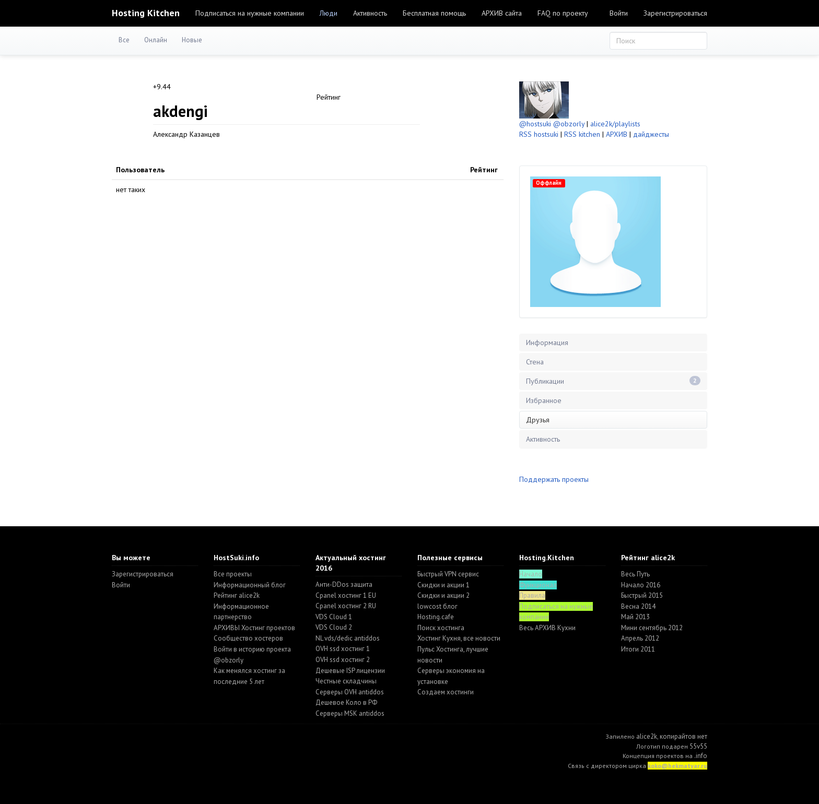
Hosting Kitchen (146, 13)
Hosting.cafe (435, 616)
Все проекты (233, 574)
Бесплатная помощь (434, 13)
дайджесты (651, 134)
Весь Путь (635, 574)
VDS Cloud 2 (333, 627)
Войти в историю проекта (252, 649)
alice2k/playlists (615, 123)
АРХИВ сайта (502, 13)
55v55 (698, 746)
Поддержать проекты (554, 479)
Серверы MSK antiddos (349, 713)
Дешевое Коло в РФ (346, 702)
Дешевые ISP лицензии (350, 670)
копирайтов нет (683, 736)
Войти (619, 13)
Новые (192, 40)
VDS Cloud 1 (333, 616)
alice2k (646, 736)
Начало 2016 (640, 585)
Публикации (613, 381)
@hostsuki (535, 123)
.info (700, 755)
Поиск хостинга (440, 627)
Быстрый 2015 (642, 595)
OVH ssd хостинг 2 (342, 659)
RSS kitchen (582, 134)
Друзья (537, 419)
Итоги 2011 (638, 649)
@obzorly (568, 123)
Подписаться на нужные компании (249, 13)
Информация (547, 342)
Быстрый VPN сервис (448, 574)
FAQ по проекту (562, 13)
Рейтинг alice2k (237, 595)
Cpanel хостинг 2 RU (345, 605)
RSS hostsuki (538, 134)
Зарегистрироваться (675, 13)
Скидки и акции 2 (443, 595)
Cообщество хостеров (248, 638)
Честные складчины (346, 681)
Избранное (543, 400)
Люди (328, 13)
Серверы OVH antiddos (349, 692)
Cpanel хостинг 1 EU (345, 595)
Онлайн (155, 40)
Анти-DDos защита (343, 584)
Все (124, 40)
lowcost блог (437, 606)
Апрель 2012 (640, 638)
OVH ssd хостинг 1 (342, 648)
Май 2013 (635, 616)
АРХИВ (616, 134)
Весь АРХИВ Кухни (547, 627)
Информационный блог (250, 585)
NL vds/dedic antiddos (347, 638)
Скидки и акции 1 (443, 585)
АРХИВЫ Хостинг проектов (254, 627)
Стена (535, 361)
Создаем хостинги (445, 692)
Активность (370, 13)
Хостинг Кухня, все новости (458, 638)
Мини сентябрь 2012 (652, 627)
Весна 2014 (638, 606)
